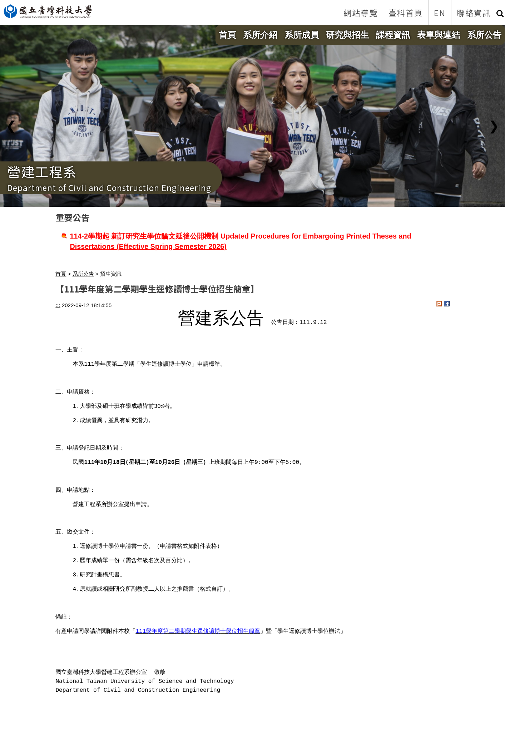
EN (440, 12)
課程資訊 (393, 35)
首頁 (227, 35)
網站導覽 (360, 12)
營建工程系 (42, 171)
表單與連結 (438, 35)
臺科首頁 (405, 12)
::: (57, 305)
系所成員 (301, 35)
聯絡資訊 (474, 12)
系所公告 (484, 35)
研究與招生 (347, 35)
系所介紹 (260, 35)
